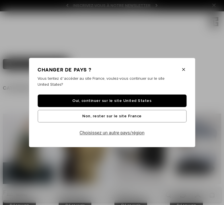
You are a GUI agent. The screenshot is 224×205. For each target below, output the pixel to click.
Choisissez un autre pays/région (112, 133)
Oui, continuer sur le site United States (111, 101)
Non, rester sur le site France (111, 116)
